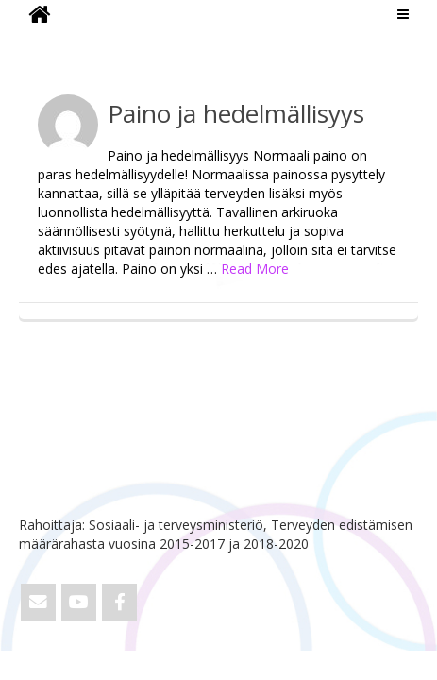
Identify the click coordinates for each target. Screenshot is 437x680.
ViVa (50, 42)
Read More (255, 269)
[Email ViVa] (38, 602)
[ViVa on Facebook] (119, 602)
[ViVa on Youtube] (78, 602)
